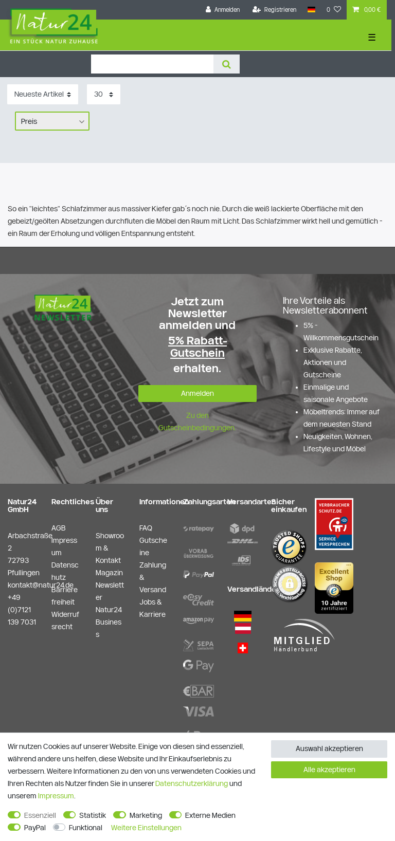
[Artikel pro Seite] (103, 94)
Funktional (85, 828)
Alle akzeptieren (329, 769)
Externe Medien (210, 815)
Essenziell (40, 815)
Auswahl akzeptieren (329, 748)
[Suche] (226, 64)
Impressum (56, 796)
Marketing (146, 815)
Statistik (92, 815)
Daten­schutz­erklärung (191, 783)
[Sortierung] (42, 94)
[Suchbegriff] (152, 64)
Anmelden (197, 393)
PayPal (35, 828)
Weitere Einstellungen (146, 828)
